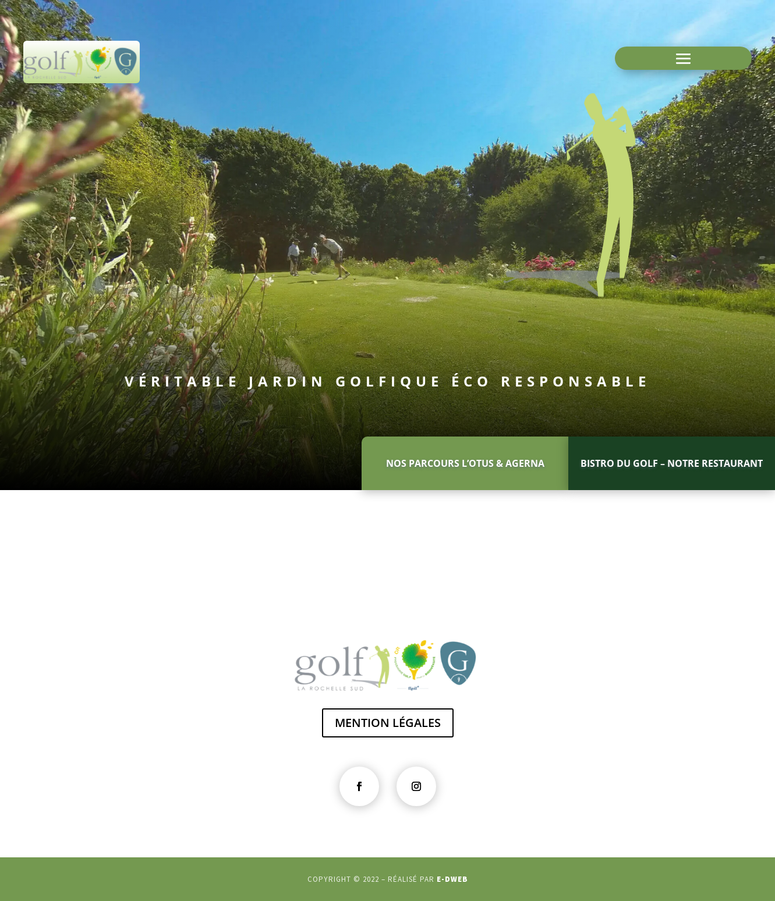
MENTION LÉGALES (388, 722)
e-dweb (452, 879)
